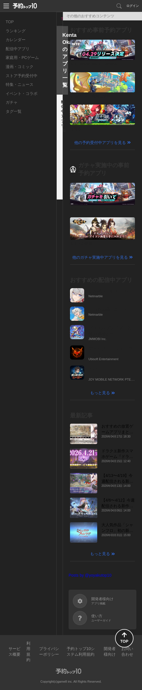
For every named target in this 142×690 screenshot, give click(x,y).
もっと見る (100, 392)
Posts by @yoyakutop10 (90, 575)
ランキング (16, 31)
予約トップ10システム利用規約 (81, 651)
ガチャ (12, 102)
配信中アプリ (17, 48)
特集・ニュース (19, 84)
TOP (10, 22)
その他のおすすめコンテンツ (90, 16)
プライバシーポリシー (49, 651)
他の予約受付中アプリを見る (100, 142)
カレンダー (16, 39)
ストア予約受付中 (21, 75)
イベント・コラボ (21, 93)
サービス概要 (14, 651)
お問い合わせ (127, 651)
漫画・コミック (19, 66)
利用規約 (28, 651)
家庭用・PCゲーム (22, 57)
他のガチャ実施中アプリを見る (100, 257)
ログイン (132, 5)
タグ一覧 (14, 111)
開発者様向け (110, 651)
